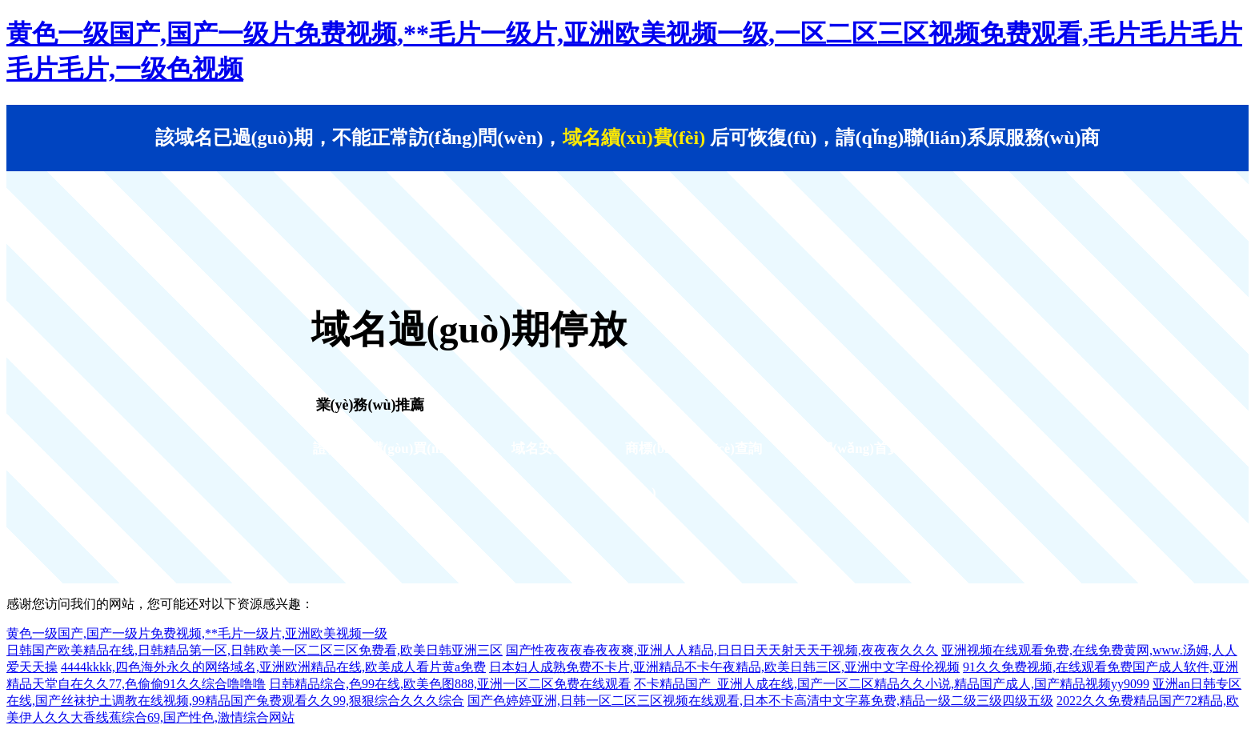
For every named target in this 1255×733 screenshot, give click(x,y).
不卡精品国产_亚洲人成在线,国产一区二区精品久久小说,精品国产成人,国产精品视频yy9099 (891, 684)
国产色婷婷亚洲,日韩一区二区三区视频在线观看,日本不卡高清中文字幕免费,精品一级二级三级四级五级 (760, 700)
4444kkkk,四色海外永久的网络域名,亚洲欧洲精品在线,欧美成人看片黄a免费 (273, 667)
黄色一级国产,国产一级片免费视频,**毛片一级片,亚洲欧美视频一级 (196, 633)
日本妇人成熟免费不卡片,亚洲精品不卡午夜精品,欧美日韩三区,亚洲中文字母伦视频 (724, 667)
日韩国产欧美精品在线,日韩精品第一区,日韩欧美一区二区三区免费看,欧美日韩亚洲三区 (254, 650)
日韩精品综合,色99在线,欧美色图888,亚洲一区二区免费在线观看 (450, 684)
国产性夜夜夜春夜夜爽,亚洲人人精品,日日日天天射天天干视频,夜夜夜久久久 (722, 650)
